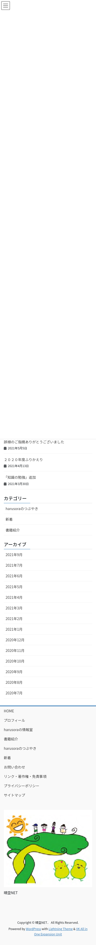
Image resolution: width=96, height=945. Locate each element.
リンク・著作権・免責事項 (25, 776)
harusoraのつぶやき (22, 508)
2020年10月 (15, 661)
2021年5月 (14, 586)
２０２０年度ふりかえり (23, 459)
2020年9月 (14, 671)
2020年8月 (14, 682)
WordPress (33, 929)
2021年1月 (14, 629)
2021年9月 (14, 554)
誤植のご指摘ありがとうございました (34, 441)
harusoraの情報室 (18, 729)
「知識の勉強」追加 (20, 477)
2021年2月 (14, 618)
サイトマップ (14, 795)
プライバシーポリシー (21, 785)
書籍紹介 (13, 530)
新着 (9, 519)
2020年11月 (15, 650)
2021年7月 (14, 565)
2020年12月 (15, 639)
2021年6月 (14, 575)
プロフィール (14, 720)
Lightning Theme (61, 929)
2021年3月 (14, 607)
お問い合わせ (14, 767)
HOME (9, 710)
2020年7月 (14, 692)
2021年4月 (14, 597)
